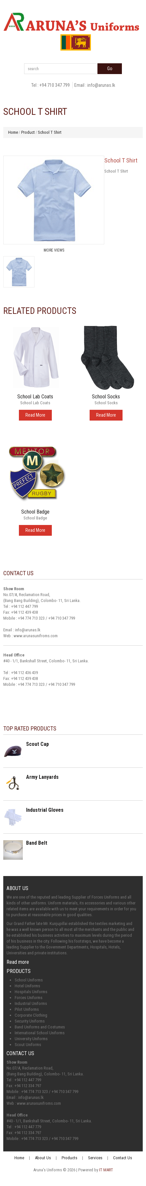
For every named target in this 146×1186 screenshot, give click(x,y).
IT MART (106, 1169)
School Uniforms (29, 980)
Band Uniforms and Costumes (40, 1026)
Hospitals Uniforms (31, 991)
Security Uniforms (30, 1021)
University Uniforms (31, 1038)
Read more (18, 962)
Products (69, 1157)
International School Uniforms (40, 1032)
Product (28, 132)
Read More (35, 415)
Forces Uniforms (28, 997)
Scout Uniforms (28, 1044)
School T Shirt (50, 132)
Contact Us (122, 1157)
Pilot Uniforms (27, 1009)
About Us (43, 1157)
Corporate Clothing (31, 1015)
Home (13, 132)
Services (95, 1157)
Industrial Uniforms (31, 1003)
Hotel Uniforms (27, 985)
